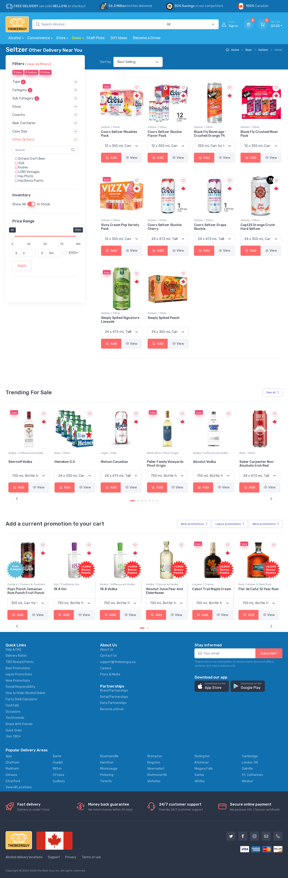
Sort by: (106, 62)
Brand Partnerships (114, 690)
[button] (45, 82)
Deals (76, 38)
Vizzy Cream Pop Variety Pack (120, 227)
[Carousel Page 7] (157, 500)
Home (232, 50)
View (131, 158)
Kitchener (202, 762)
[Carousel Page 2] (138, 500)
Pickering (106, 775)
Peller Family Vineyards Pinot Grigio (211, 464)
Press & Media (110, 674)
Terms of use (91, 857)
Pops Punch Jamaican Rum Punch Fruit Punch (26, 591)
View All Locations (19, 787)
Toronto (106, 781)
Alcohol (14, 38)
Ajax (9, 756)
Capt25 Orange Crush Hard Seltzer (258, 227)
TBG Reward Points (20, 662)
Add (111, 158)
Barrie (57, 756)
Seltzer (263, 50)
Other (45, 72)
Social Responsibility (20, 687)
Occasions (13, 712)
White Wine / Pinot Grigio (209, 453)
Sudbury (59, 781)
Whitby (200, 781)
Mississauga (108, 768)
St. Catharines (252, 775)
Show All (19, 204)
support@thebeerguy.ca (117, 662)
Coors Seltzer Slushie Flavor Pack (165, 134)
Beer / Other (109, 453)
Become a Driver (147, 38)
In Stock (43, 204)
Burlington (202, 756)
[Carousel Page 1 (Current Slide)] (132, 500)
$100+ (73, 253)
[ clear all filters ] (38, 64)
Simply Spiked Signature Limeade (120, 320)
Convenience (38, 38)
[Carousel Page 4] (145, 500)
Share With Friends (19, 724)
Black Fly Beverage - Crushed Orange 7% (210, 134)
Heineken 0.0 (111, 462)
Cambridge (250, 756)
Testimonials (15, 718)
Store (60, 38)
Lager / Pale (155, 453)
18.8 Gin (60, 589)
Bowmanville (109, 756)
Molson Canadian (160, 462)
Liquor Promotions (19, 674)
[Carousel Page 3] (141, 500)
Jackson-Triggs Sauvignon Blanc (21, 464)
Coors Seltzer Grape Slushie (210, 227)
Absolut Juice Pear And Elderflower (165, 591)
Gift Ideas (118, 38)
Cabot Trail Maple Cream (212, 589)
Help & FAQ (13, 650)
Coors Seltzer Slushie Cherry (165, 227)
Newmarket (155, 768)
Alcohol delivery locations (24, 857)
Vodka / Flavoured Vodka (163, 584)
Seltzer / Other (110, 127)
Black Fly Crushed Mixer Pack (259, 134)
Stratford (13, 781)
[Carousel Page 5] (149, 500)
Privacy (70, 857)
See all (272, 392)
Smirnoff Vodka (66, 462)
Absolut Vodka (250, 462)
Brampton (154, 756)
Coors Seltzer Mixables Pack (119, 134)
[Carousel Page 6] (153, 500)
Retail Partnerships (114, 697)
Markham (12, 768)
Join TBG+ (13, 736)
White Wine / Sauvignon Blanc (27, 453)
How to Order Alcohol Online (25, 693)
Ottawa (58, 775)
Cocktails (12, 705)
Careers (105, 668)
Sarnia (199, 775)
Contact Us (108, 656)
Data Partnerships (113, 703)
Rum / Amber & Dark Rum (255, 584)
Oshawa (11, 775)
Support (54, 857)
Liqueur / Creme (203, 584)
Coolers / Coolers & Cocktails (27, 584)
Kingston (153, 762)
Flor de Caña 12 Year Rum (259, 589)
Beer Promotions (18, 668)
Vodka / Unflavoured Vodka (71, 453)
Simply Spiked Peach (164, 318)
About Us (106, 650)
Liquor (230, 524)
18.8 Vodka (109, 589)
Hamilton (106, 762)
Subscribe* (269, 653)
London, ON (250, 762)
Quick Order (14, 730)
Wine (265, 524)
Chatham (12, 762)
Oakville (247, 768)
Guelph (58, 762)
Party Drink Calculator (22, 699)
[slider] (12, 236)
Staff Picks (96, 38)
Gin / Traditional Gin (67, 584)
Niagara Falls (204, 768)
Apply (22, 266)
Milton (57, 768)
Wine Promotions (18, 681)
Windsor (247, 781)
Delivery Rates (16, 656)
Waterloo (153, 781)
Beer (248, 50)
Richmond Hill (157, 775)
